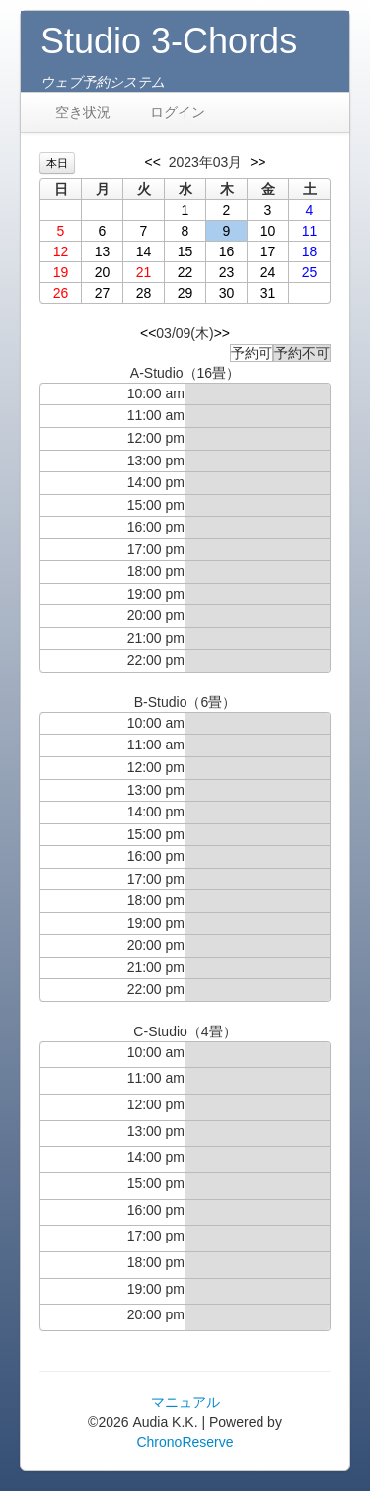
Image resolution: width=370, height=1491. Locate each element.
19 (61, 272)
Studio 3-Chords (168, 41)
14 (144, 251)
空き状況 (83, 112)
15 (185, 251)
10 (268, 231)
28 (144, 293)
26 (61, 293)
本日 (57, 163)
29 (185, 293)
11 (310, 231)
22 (185, 272)
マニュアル (185, 1402)
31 (268, 293)
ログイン (177, 112)
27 (103, 293)
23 (227, 272)
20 (103, 272)
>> (257, 162)
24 (268, 272)
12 (61, 251)
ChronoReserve (184, 1442)
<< (153, 162)
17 (268, 251)
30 (227, 293)
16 (227, 251)
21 (144, 272)
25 (310, 272)
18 (310, 251)
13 (103, 251)
